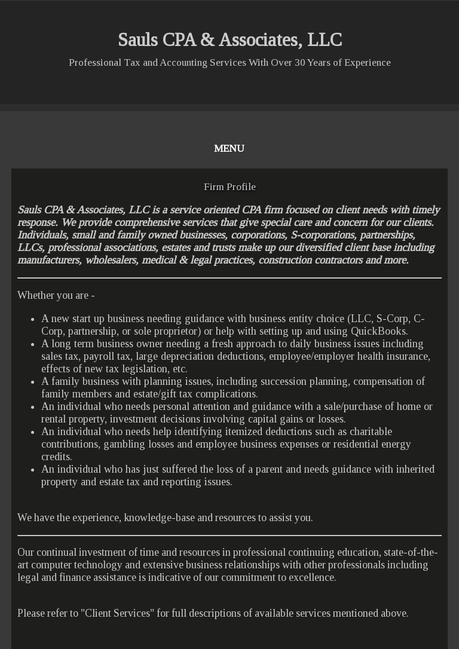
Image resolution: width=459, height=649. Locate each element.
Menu (229, 148)
